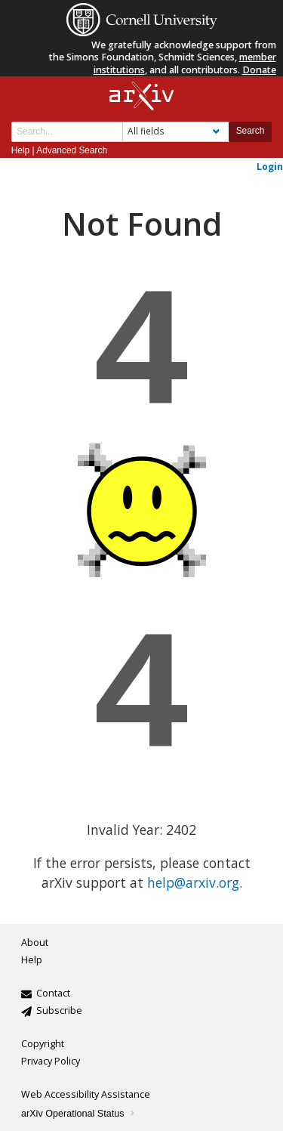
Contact (53, 993)
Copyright (42, 1043)
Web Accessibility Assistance (85, 1094)
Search (250, 130)
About (34, 942)
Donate (259, 69)
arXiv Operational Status (79, 1113)
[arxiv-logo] (141, 96)
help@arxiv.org (193, 882)
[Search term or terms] (67, 132)
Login (270, 166)
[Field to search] (175, 132)
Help (20, 150)
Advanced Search (71, 150)
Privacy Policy (50, 1061)
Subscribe (59, 1010)
